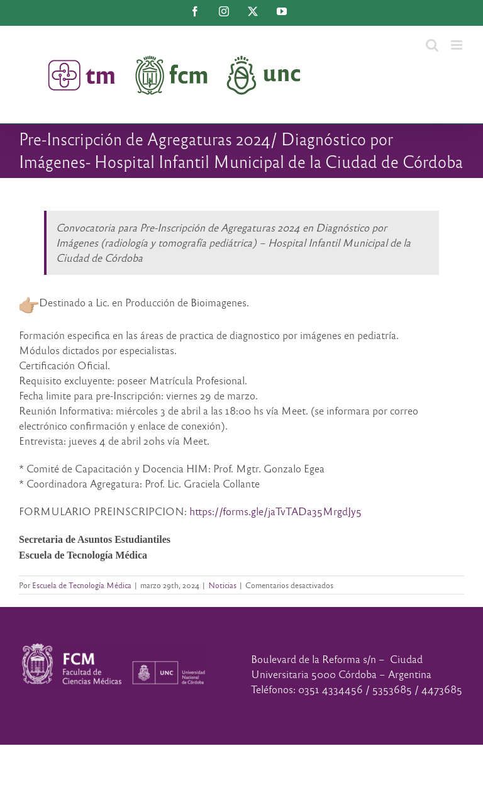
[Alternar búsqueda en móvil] (432, 45)
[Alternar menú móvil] (457, 45)
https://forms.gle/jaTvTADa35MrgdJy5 (275, 511)
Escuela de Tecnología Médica (81, 585)
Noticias (222, 585)
